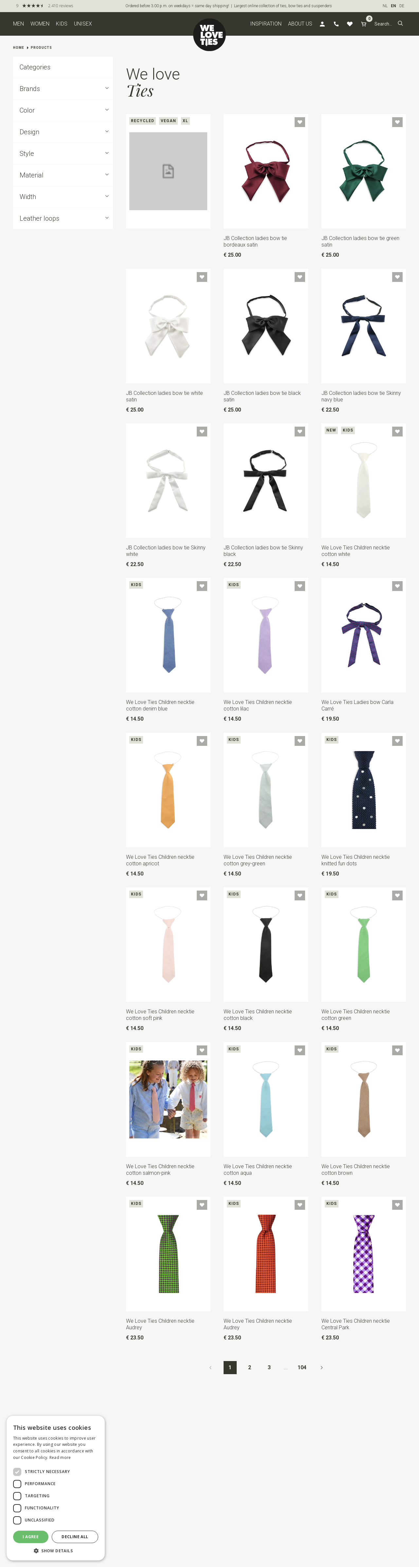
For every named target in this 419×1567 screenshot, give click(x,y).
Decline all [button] (75, 1536)
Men (18, 24)
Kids (61, 24)
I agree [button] (31, 1536)
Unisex (83, 24)
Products (41, 47)
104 (302, 1367)
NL (385, 6)
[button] (400, 23)
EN (393, 6)
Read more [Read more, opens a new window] (60, 1457)
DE (401, 6)
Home (18, 47)
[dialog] (56, 1488)
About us (300, 24)
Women (39, 24)
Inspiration (266, 24)
